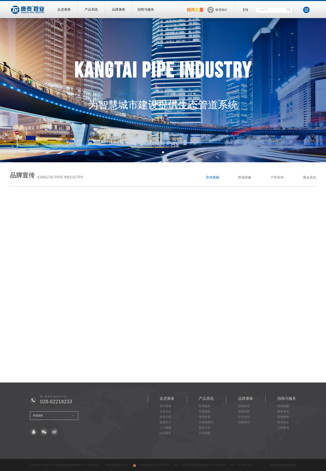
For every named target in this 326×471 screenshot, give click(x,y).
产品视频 (204, 433)
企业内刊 (244, 416)
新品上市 (204, 427)
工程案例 (283, 427)
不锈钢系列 (206, 422)
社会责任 (165, 433)
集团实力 (165, 422)
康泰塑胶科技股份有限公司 (71, 465)
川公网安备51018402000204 (153, 465)
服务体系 (283, 411)
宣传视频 (212, 177)
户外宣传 (277, 177)
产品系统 (91, 9)
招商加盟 (283, 406)
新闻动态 (244, 411)
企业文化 (165, 411)
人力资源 (165, 427)
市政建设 (204, 411)
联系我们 (221, 9)
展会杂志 (309, 177)
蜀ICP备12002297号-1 (118, 465)
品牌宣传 (244, 422)
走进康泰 (64, 9)
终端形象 (244, 177)
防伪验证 (283, 422)
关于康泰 (165, 406)
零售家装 (204, 416)
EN (245, 10)
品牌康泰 (118, 9)
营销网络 (283, 416)
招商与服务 (145, 9)
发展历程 (165, 416)
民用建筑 (204, 406)
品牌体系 (244, 406)
